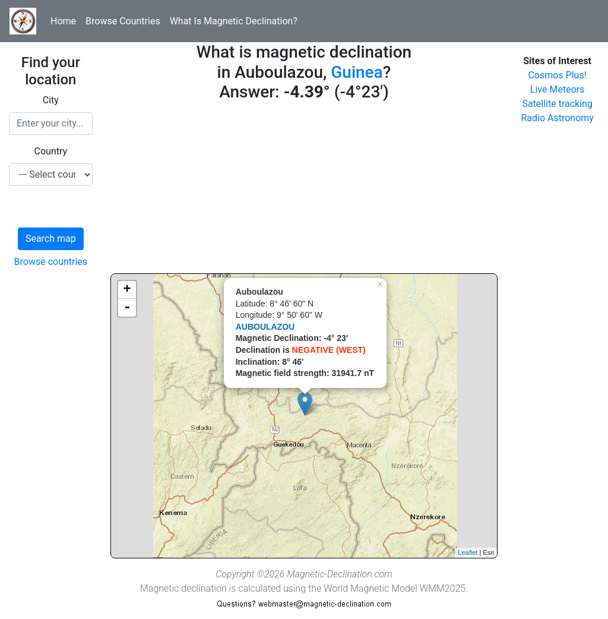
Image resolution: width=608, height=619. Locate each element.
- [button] (127, 308)
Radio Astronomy (557, 118)
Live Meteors (557, 89)
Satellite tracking (557, 103)
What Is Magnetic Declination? (233, 21)
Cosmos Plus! (557, 75)
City (51, 100)
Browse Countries (123, 21)
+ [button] (127, 290)
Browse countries (51, 261)
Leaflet (467, 552)
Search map (51, 238)
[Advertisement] (304, 190)
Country (51, 151)
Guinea (356, 72)
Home (63, 21)
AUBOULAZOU (265, 326)
